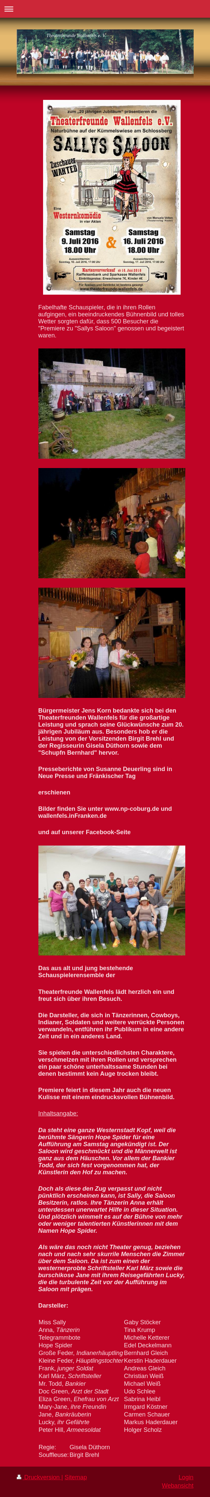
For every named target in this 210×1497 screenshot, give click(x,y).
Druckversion (39, 1477)
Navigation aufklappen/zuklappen (105, 9)
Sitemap (76, 1477)
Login (186, 1477)
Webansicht (178, 1485)
